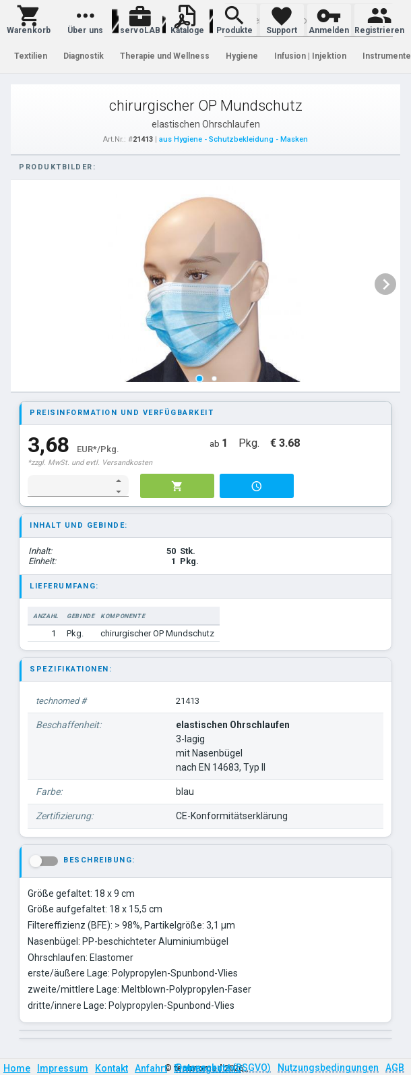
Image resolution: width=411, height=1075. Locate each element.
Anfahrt (151, 1068)
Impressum (62, 1068)
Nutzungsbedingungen (328, 1067)
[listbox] (206, 284)
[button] (29, 20)
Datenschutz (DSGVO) (223, 1067)
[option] (206, 284)
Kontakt (111, 1068)
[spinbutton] (69, 486)
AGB (394, 1067)
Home (16, 1068)
